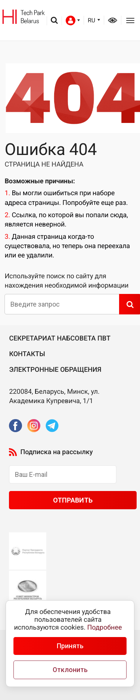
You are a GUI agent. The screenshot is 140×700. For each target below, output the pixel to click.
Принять (70, 646)
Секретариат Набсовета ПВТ (60, 338)
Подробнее (104, 627)
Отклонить (70, 670)
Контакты (27, 354)
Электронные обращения (55, 370)
